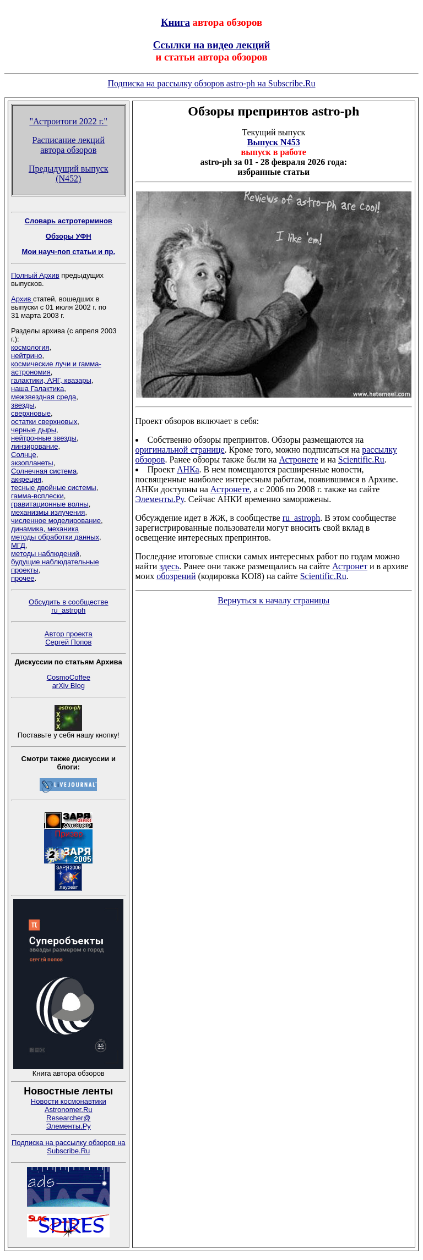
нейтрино (26, 355)
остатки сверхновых (44, 421)
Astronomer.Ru (69, 1109)
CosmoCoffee (68, 677)
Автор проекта (69, 634)
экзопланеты (32, 463)
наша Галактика (37, 388)
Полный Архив (35, 275)
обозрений (176, 576)
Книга (175, 22)
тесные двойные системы (53, 487)
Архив (22, 299)
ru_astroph (301, 517)
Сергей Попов (68, 642)
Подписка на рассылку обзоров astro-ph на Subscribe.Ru (211, 83)
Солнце (23, 454)
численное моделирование (56, 520)
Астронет (349, 566)
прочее (22, 578)
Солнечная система (44, 471)
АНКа (188, 469)
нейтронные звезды (44, 438)
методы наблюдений (45, 553)
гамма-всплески (37, 496)
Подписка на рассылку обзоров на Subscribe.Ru (69, 1146)
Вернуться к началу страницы (273, 600)
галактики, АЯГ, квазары (51, 380)
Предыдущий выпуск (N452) (69, 173)
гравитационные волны (50, 504)
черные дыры (33, 430)
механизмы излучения (48, 512)
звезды (22, 405)
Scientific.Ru (361, 459)
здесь (169, 566)
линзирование (34, 446)
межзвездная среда (43, 397)
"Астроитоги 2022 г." (68, 121)
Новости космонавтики (68, 1101)
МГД (18, 545)
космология (30, 347)
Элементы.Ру (68, 1126)
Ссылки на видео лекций (211, 45)
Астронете (298, 459)
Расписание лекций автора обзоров (68, 145)
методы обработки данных (55, 537)
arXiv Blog (68, 685)
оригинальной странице (180, 449)
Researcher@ (68, 1118)
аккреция (26, 479)
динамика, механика (45, 529)
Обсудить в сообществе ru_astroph (68, 606)
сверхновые (31, 413)
